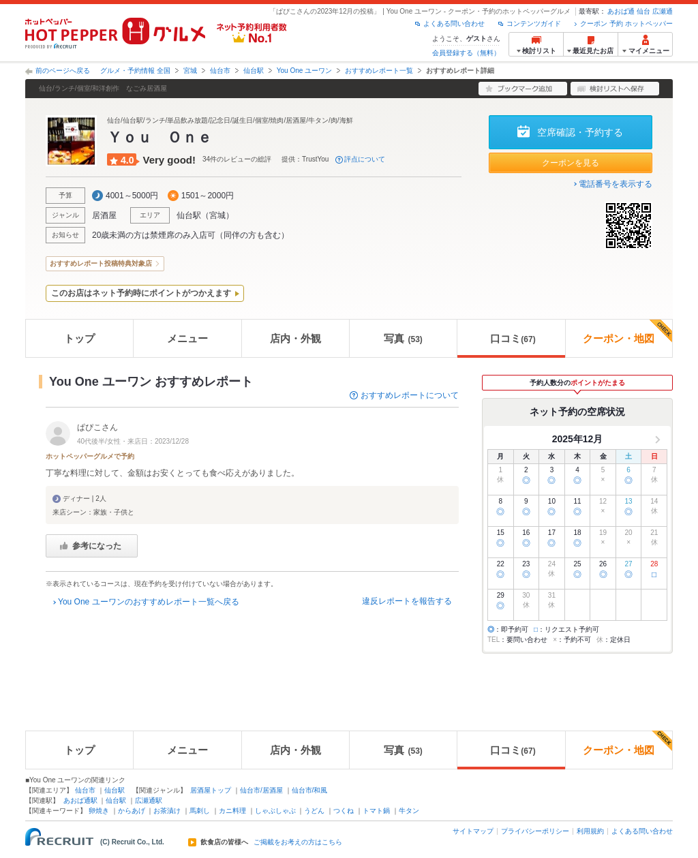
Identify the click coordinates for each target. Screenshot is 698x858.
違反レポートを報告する (407, 601)
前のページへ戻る (62, 70)
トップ (79, 338)
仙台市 (220, 70)
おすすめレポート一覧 (379, 70)
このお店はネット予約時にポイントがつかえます (141, 293)
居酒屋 (104, 215)
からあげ (131, 810)
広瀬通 (662, 11)
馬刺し (199, 810)
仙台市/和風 (310, 790)
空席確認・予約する (580, 132)
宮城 (190, 70)
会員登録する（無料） (466, 53)
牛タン (409, 810)
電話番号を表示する (615, 184)
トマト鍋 (376, 810)
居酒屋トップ (210, 790)
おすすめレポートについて (410, 395)
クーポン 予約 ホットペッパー (626, 23)
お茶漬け (167, 810)
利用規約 (590, 831)
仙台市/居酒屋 (261, 790)
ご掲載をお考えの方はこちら (298, 842)
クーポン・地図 (627, 332)
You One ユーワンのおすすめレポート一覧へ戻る (148, 602)
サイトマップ (473, 831)
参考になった (96, 546)
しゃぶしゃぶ (275, 810)
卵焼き (99, 810)
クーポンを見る (570, 163)
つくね (343, 810)
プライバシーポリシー (535, 831)
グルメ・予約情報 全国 (135, 70)
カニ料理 (232, 810)
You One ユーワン (304, 70)
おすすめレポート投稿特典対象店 (101, 263)
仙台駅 (253, 70)
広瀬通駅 (148, 800)
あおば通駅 (80, 800)
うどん (314, 810)
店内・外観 (295, 338)
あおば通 (621, 11)
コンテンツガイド (533, 23)
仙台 (643, 11)
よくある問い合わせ (454, 23)
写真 (403, 338)
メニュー (187, 338)
